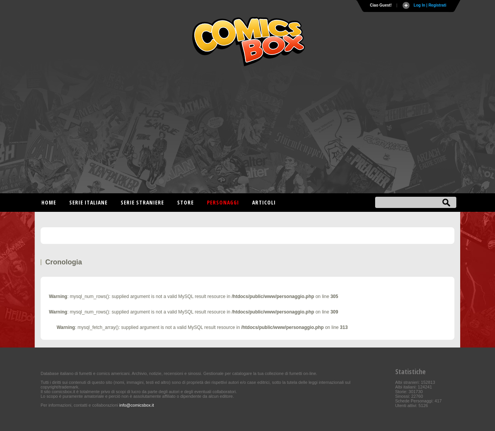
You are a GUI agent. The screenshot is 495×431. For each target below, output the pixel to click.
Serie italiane (88, 202)
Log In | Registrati (430, 5)
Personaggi (223, 202)
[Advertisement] (247, 131)
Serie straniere (142, 202)
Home (48, 202)
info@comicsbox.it (136, 405)
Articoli (264, 202)
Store (185, 202)
